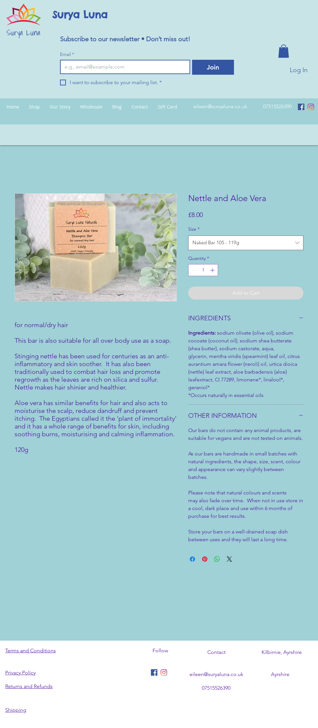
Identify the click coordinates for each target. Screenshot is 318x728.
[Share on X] (229, 559)
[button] (283, 51)
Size (194, 229)
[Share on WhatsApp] (217, 559)
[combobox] (245, 243)
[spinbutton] (203, 270)
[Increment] (213, 270)
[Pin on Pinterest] (205, 559)
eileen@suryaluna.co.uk (220, 106)
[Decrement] (193, 270)
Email (67, 54)
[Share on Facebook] (192, 559)
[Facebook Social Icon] (301, 107)
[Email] (123, 66)
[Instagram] (311, 107)
